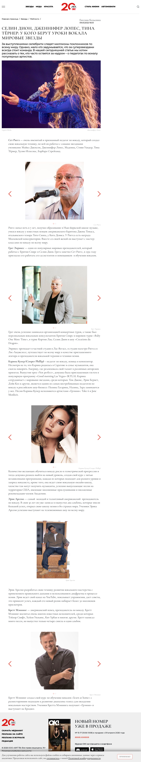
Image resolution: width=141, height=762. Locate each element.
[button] (11, 194)
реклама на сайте (12, 734)
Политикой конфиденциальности (84, 758)
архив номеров (82, 737)
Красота (48, 7)
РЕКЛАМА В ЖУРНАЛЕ (13, 738)
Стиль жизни (92, 7)
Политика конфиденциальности (16, 751)
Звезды (30, 7)
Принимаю (124, 757)
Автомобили (108, 7)
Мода (39, 7)
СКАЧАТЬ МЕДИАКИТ (12, 731)
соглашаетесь (53, 758)
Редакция (7, 741)
